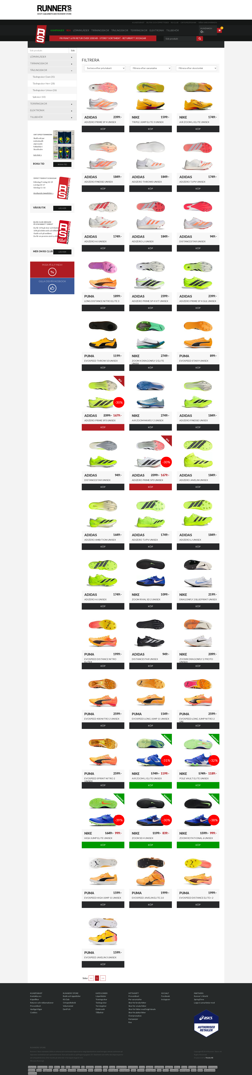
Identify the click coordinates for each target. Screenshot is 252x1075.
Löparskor (169, 1067)
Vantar (193, 1070)
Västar (200, 1070)
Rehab (39, 1070)
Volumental (68, 1006)
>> (102, 978)
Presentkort (35, 1006)
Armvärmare (42, 1067)
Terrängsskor (124, 1070)
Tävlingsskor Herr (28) (44, 83)
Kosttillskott (133, 1067)
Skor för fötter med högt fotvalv (142, 1009)
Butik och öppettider (157, 22)
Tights (133, 1070)
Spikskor (63, 1070)
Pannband (192, 1067)
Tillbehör (172, 30)
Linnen (142, 1067)
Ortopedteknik (188, 22)
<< (91, 978)
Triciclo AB (209, 1058)
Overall (184, 1067)
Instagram (165, 999)
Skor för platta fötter (137, 1012)
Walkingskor (185, 1070)
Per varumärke (135, 999)
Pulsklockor (212, 1067)
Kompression (121, 1067)
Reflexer (31, 1070)
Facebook (165, 996)
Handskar (89, 1067)
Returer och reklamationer (42, 1002)
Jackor (105, 1067)
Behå (51, 1067)
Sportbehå (72, 1070)
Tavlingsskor (113, 1070)
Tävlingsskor (119, 30)
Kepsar (112, 1067)
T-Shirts (165, 1070)
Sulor (105, 1070)
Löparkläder (81, 30)
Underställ (174, 1070)
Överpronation (135, 1016)
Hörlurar (98, 1067)
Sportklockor (82, 1070)
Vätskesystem (209, 1070)
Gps (82, 1067)
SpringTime (199, 999)
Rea (68, 30)
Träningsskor (100, 30)
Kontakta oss (35, 996)
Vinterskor (32, 1073)
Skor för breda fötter (137, 1002)
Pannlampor (202, 1067)
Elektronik (157, 30)
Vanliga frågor (36, 1009)
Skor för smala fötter (137, 1006)
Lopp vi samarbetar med (204, 1002)
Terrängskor (138, 30)
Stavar (90, 1070)
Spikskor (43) (39, 96)
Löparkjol (149, 1067)
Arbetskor (32, 1067)
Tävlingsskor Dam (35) (44, 76)
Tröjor (159, 1070)
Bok (62, 1067)
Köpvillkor (34, 999)
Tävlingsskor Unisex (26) (45, 90)
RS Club (174, 22)
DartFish (66, 1009)
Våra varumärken (207, 22)
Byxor (68, 1067)
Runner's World (201, 996)
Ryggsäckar (47, 1070)
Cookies (33, 1012)
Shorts (55, 1070)
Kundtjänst (138, 22)
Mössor (177, 1067)
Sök (73, 50)
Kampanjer (57, 30)
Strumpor (98, 1070)
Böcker (57, 1067)
